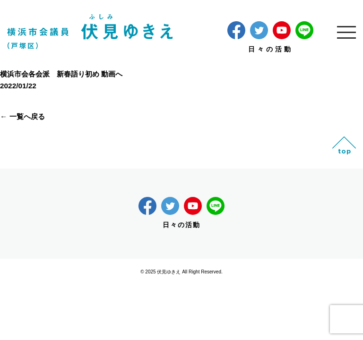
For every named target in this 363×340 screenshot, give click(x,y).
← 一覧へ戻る (22, 116)
